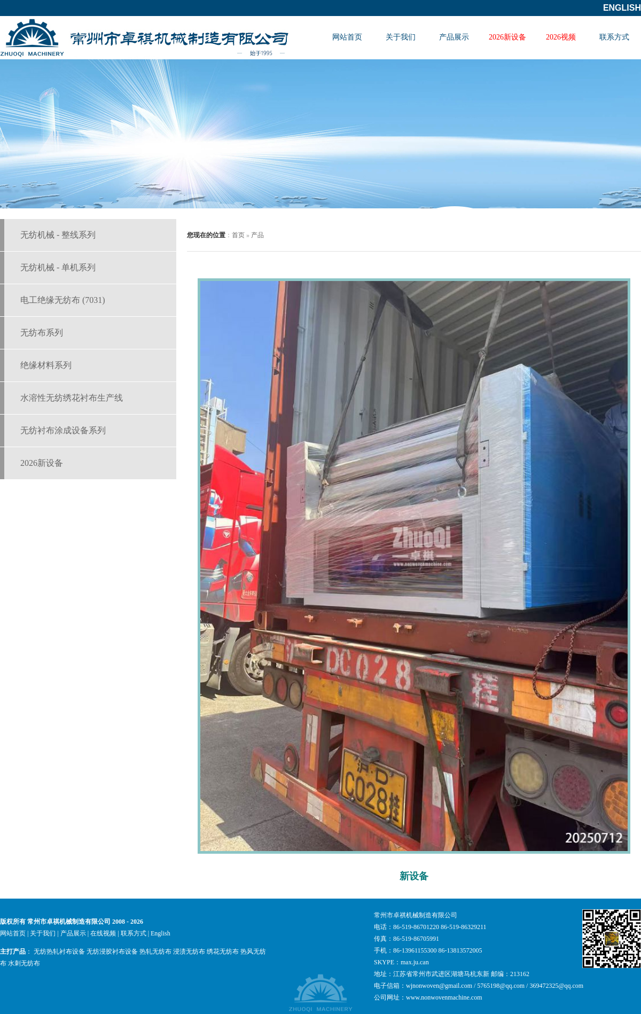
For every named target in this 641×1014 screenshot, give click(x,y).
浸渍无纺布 (189, 951)
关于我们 (401, 37)
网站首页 (347, 37)
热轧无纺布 (155, 951)
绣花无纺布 (223, 951)
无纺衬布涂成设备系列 (63, 430)
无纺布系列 (41, 332)
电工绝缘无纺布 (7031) (62, 300)
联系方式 (614, 37)
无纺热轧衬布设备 (59, 951)
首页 (238, 235)
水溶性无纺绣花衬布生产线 (71, 397)
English (622, 7)
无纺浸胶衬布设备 (112, 951)
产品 (257, 235)
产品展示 (454, 37)
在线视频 (103, 933)
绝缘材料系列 (46, 365)
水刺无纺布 (24, 963)
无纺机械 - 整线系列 (58, 234)
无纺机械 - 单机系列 (58, 267)
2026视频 (561, 37)
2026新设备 (507, 37)
